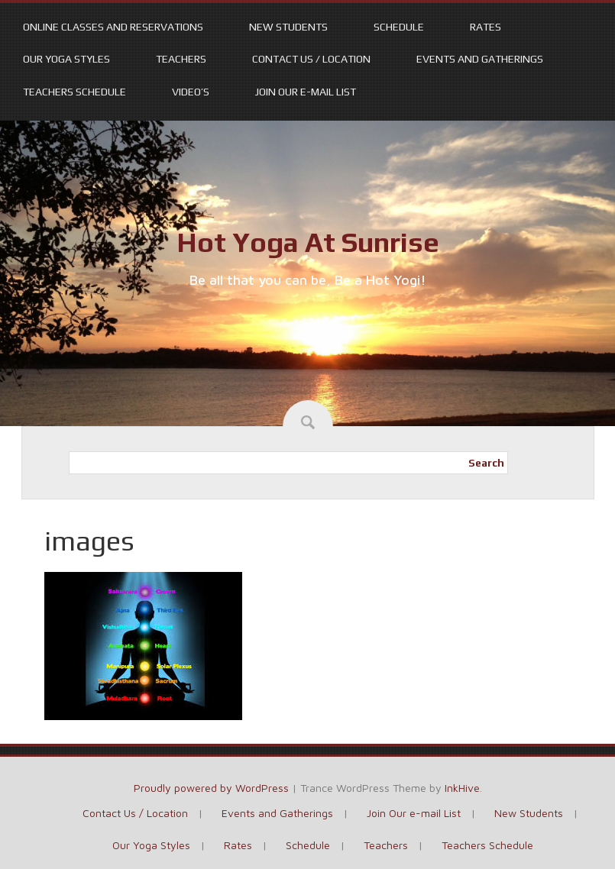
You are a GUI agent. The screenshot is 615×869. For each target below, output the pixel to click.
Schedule (399, 27)
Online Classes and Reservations (113, 27)
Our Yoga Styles (66, 59)
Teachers (181, 59)
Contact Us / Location (311, 59)
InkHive (462, 787)
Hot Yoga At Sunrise (307, 242)
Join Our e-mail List (305, 92)
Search (486, 463)
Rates (485, 27)
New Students (288, 27)
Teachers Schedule (74, 92)
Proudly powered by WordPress (211, 787)
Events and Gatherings (479, 59)
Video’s (190, 92)
